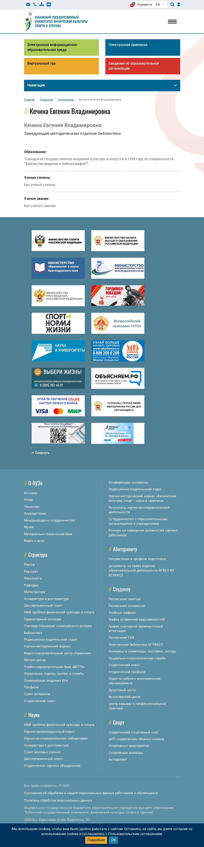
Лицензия (31, 507)
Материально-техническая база (48, 534)
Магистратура (34, 592)
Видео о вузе (34, 541)
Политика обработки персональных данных (58, 800)
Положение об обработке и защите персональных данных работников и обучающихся (91, 793)
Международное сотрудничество (49, 520)
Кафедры (31, 585)
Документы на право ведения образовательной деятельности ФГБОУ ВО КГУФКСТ (141, 570)
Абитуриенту (125, 549)
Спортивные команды (126, 753)
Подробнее (96, 840)
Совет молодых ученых (42, 752)
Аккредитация (35, 513)
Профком (31, 687)
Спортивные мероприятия (129, 746)
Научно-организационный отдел (49, 732)
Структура (37, 554)
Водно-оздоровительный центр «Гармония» (57, 653)
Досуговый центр (122, 690)
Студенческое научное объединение (52, 766)
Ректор (29, 565)
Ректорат (31, 571)
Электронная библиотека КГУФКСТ (136, 645)
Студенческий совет (39, 701)
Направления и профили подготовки (137, 559)
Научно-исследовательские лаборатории (56, 738)
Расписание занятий (124, 599)
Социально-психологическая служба (137, 658)
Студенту (121, 589)
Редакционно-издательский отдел (50, 640)
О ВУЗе (35, 483)
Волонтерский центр (124, 697)
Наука (34, 714)
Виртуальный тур (41, 63)
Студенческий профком (127, 672)
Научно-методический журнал (47, 646)
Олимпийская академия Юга (46, 680)
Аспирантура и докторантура (46, 599)
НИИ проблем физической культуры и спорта (59, 612)
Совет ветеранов (37, 694)
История (30, 493)
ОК (113, 840)
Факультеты (33, 578)
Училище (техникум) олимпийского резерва (58, 626)
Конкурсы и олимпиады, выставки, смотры (142, 651)
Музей (29, 527)
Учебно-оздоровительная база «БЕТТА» (54, 667)
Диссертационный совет (43, 606)
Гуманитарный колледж (42, 619)
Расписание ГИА (121, 638)
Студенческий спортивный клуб (133, 732)
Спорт (118, 722)
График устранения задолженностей (137, 619)
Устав (28, 500)
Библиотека (33, 633)
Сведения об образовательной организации (134, 65)
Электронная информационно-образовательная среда (52, 47)
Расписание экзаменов (127, 606)
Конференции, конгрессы (128, 482)
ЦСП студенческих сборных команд (136, 739)
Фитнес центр (34, 660)
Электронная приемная (128, 45)
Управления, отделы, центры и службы (54, 674)
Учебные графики (122, 613)
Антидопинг (118, 759)
